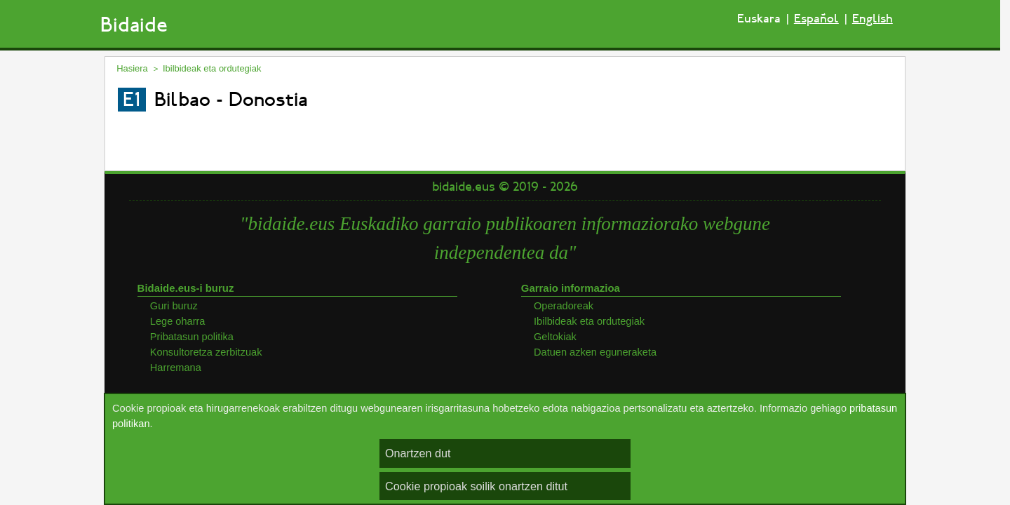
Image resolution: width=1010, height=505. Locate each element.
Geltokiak (555, 336)
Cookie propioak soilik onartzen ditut (476, 486)
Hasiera (132, 68)
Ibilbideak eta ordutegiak (212, 68)
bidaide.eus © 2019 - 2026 (505, 186)
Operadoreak (563, 305)
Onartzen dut (418, 453)
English (872, 18)
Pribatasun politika (192, 336)
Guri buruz (174, 305)
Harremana (175, 367)
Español (816, 18)
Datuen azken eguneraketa (595, 352)
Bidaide (134, 25)
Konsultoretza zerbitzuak (206, 352)
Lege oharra (178, 321)
